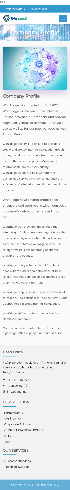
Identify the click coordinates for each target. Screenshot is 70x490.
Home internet (14, 413)
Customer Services (17, 461)
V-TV (7, 436)
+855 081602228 (20, 380)
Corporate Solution (17, 424)
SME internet (12, 418)
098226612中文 (18, 386)
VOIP (7, 442)
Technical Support (16, 467)
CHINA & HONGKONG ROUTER (24, 430)
